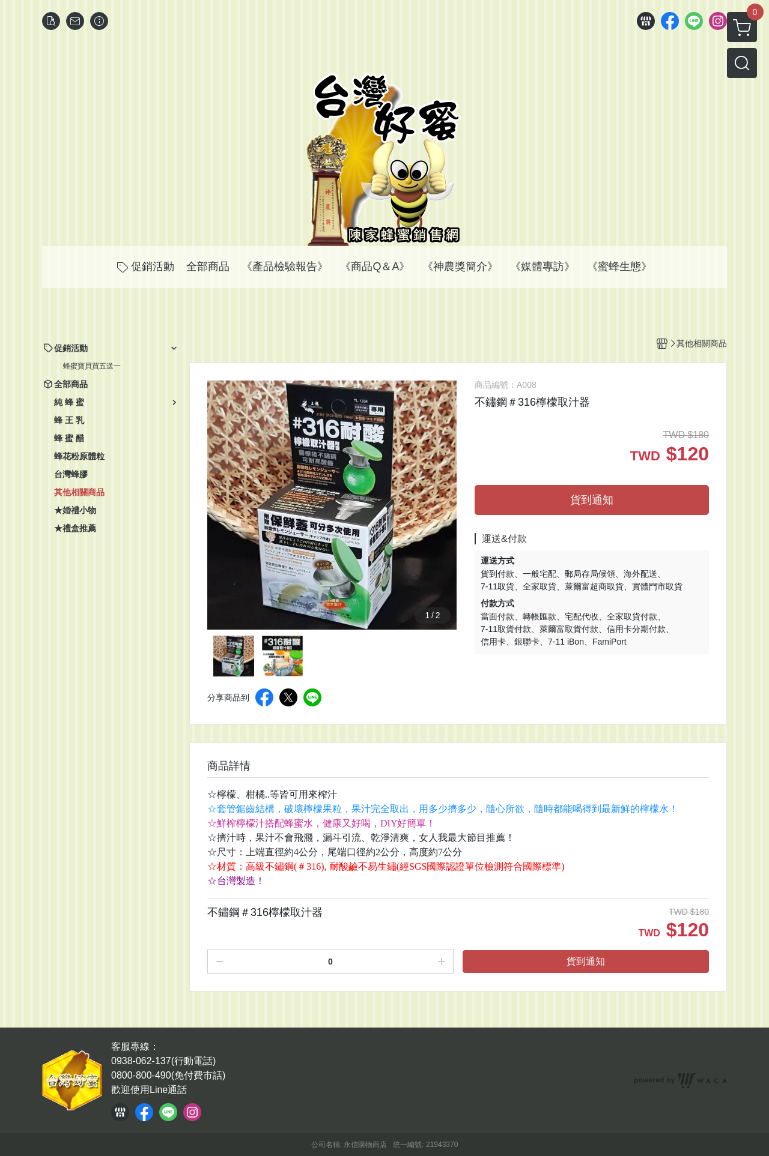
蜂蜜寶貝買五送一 (92, 366)
